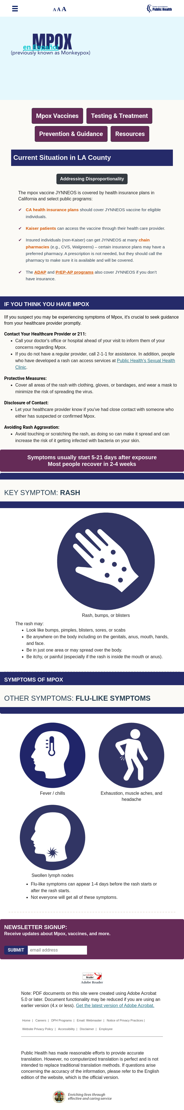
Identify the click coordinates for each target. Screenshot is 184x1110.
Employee (106, 1029)
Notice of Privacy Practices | (126, 1020)
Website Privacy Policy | (39, 1029)
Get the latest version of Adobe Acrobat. (115, 1005)
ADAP (40, 272)
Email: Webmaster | (90, 1020)
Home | (27, 1020)
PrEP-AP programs (74, 272)
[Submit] (16, 950)
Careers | (42, 1020)
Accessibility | (67, 1029)
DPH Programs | (62, 1020)
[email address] (57, 950)
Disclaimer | (88, 1029)
